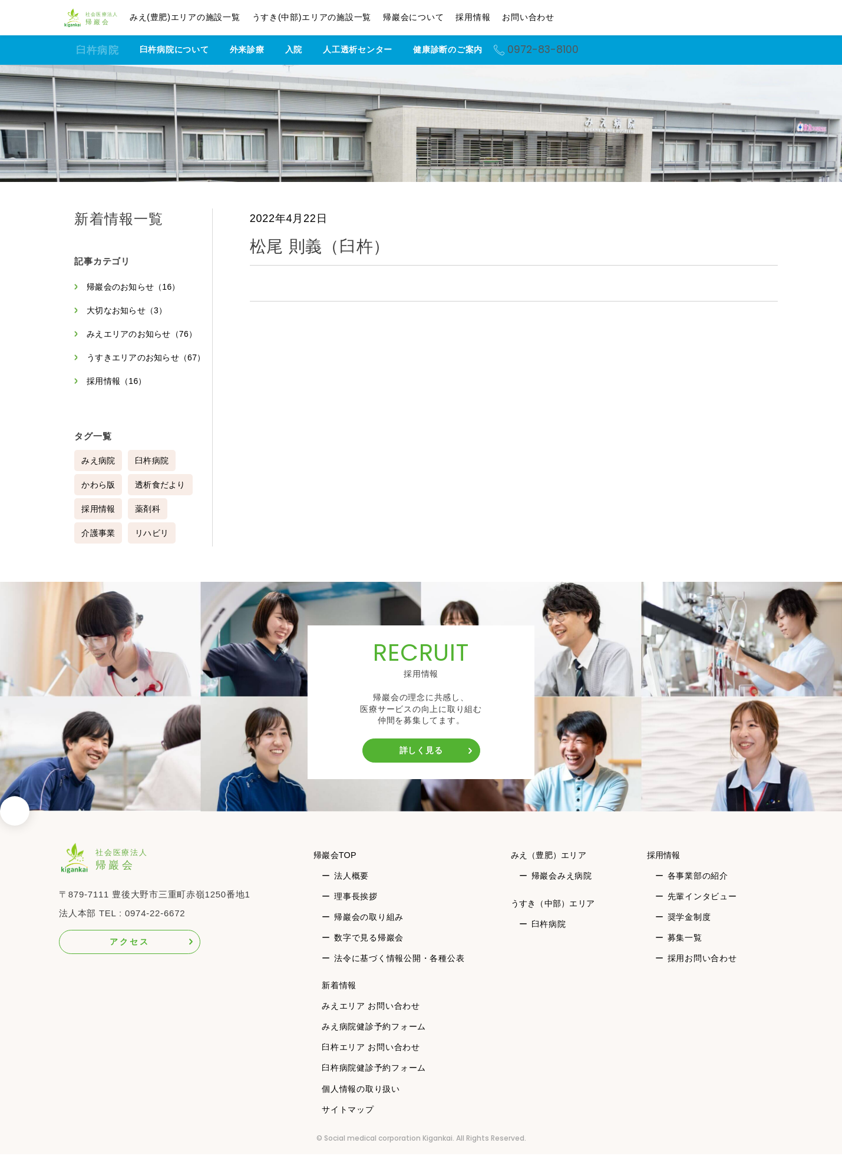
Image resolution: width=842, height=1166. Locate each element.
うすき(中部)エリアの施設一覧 (331, 17)
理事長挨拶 (356, 908)
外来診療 (262, 49)
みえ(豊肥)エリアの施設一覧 (204, 17)
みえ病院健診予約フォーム (374, 1038)
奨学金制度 (690, 928)
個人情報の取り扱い (361, 1100)
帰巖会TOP (337, 867)
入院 (309, 49)
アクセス (129, 953)
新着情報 (339, 997)
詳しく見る (421, 762)
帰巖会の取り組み (369, 928)
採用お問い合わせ (703, 970)
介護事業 (98, 544)
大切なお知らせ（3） (128, 310)
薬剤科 (149, 520)
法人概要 (351, 887)
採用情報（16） (118, 393)
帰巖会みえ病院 (560, 887)
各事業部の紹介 (698, 887)
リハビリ (153, 544)
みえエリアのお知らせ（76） (144, 334)
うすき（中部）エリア (556, 915)
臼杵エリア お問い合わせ (371, 1059)
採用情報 (493, 17)
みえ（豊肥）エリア (551, 867)
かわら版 (98, 496)
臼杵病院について (189, 49)
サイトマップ (348, 1121)
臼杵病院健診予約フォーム (374, 1079)
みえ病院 (98, 472)
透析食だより (162, 496)
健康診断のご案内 (463, 49)
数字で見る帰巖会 (369, 949)
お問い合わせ (548, 17)
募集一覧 (685, 949)
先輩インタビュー (703, 908)
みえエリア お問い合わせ (371, 1017)
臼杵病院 (97, 50)
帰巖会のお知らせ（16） (135, 287)
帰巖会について (433, 17)
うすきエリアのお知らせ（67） (135, 363)
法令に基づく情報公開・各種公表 (399, 970)
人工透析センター (373, 49)
